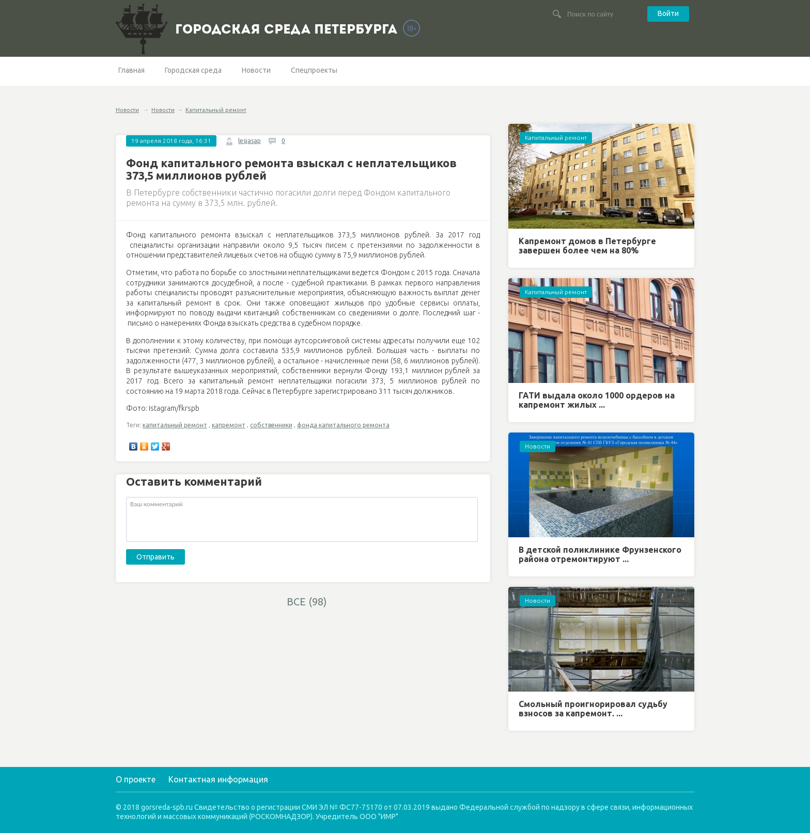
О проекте (135, 779)
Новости (256, 70)
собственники (271, 425)
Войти (668, 13)
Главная (131, 70)
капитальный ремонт (175, 425)
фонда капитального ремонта (343, 425)
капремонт (228, 425)
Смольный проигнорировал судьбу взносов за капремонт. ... (593, 708)
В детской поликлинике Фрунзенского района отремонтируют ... (600, 554)
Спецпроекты (314, 70)
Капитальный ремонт (215, 110)
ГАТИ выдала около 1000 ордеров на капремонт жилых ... (597, 400)
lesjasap (249, 140)
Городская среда (193, 70)
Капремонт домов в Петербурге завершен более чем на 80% (587, 245)
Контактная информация (218, 779)
